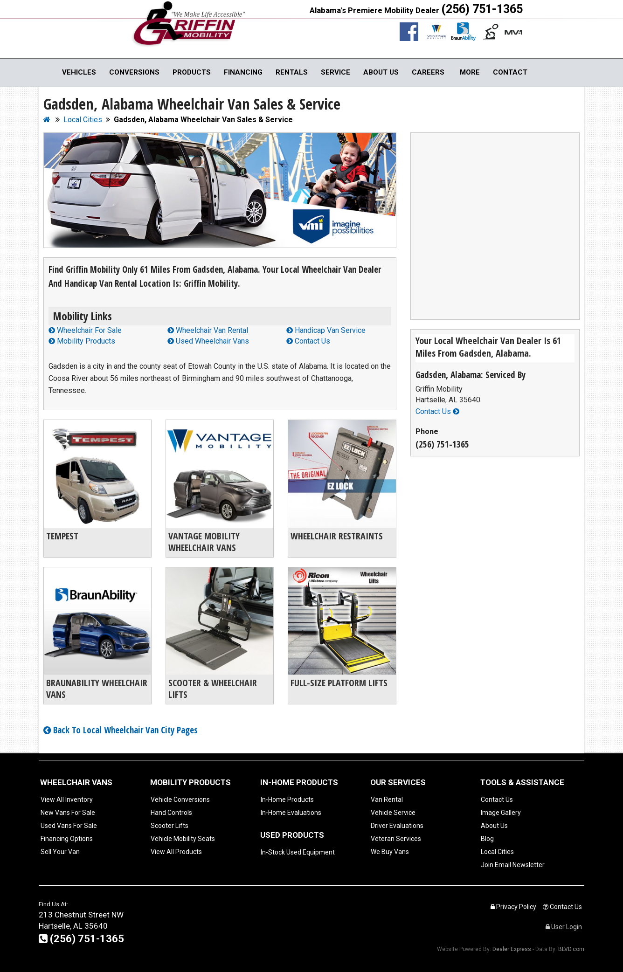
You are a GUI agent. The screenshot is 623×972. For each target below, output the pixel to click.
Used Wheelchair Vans (208, 341)
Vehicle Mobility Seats (183, 838)
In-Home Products (287, 799)
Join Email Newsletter (513, 865)
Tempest (62, 536)
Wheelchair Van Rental (207, 330)
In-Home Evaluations (291, 812)
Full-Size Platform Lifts (339, 683)
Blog (487, 838)
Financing (243, 72)
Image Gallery (501, 812)
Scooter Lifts (169, 825)
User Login (564, 927)
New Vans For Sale (68, 812)
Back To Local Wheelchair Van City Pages (120, 730)
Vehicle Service (393, 812)
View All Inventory (67, 799)
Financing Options (67, 838)
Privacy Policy (513, 906)
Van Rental (387, 799)
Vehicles (79, 72)
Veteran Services (396, 838)
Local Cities (497, 851)
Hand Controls (171, 812)
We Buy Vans (390, 851)
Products (192, 72)
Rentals (292, 72)
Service (335, 72)
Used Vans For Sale (69, 825)
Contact (510, 72)
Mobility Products (81, 341)
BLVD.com (571, 949)
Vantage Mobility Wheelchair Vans (204, 541)
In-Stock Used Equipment (298, 852)
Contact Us (308, 341)
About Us (381, 72)
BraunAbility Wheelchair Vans (96, 688)
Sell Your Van (60, 851)
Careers (428, 72)
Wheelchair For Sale (85, 330)
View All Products (176, 851)
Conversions (134, 72)
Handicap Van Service (326, 330)
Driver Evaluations (397, 825)
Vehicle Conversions (180, 799)
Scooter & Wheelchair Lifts (212, 688)
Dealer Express (511, 949)
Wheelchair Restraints (337, 536)
